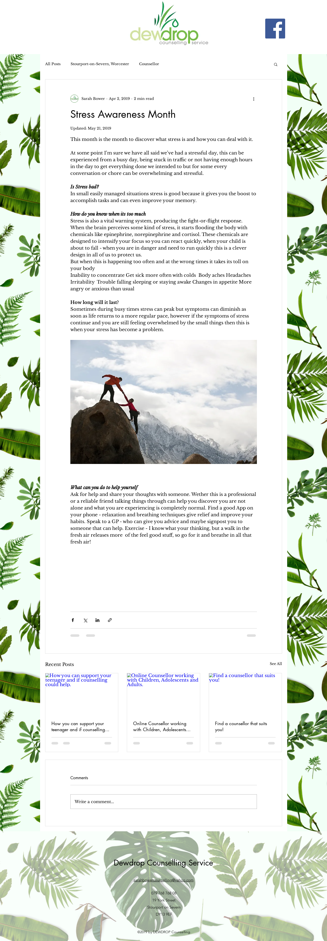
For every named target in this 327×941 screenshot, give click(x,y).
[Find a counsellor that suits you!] (245, 693)
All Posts (53, 64)
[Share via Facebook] (72, 620)
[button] (275, 64)
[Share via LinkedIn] (97, 620)
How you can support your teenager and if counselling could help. (78, 726)
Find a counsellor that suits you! (241, 726)
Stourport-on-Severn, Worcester (100, 64)
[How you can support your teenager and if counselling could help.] (81, 693)
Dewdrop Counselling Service (163, 863)
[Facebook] (275, 28)
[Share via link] (109, 620)
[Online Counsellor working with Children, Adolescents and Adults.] (163, 693)
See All (276, 663)
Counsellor (149, 64)
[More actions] (254, 99)
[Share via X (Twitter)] (85, 620)
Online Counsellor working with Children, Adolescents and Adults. (159, 726)
